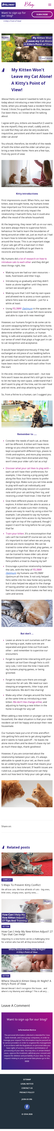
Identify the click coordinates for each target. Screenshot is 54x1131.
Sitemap (27, 1079)
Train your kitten (15, 533)
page (27, 1061)
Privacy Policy (27, 1092)
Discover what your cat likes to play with (27, 468)
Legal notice (27, 1084)
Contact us (27, 1088)
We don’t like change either (27, 702)
